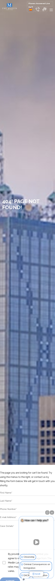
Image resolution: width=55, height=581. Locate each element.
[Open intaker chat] (23, 579)
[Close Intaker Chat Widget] (52, 512)
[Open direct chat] (47, 512)
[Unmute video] (36, 542)
